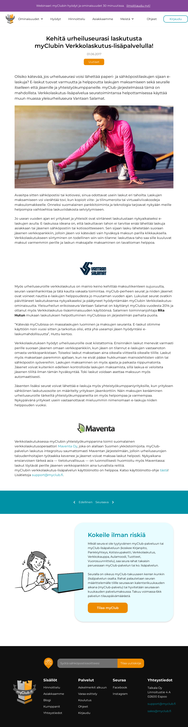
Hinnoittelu (76, 19)
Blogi (47, 700)
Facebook (120, 687)
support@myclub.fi (47, 475)
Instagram (120, 694)
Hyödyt (55, 19)
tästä (164, 470)
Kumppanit (51, 706)
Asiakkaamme (102, 19)
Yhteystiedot (52, 713)
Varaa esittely (87, 694)
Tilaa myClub (108, 608)
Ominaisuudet (30, 19)
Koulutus (84, 700)
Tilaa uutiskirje (130, 663)
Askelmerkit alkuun (92, 687)
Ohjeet (152, 19)
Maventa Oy (67, 446)
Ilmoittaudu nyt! (138, 5)
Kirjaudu (176, 19)
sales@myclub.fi (159, 711)
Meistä (127, 19)
